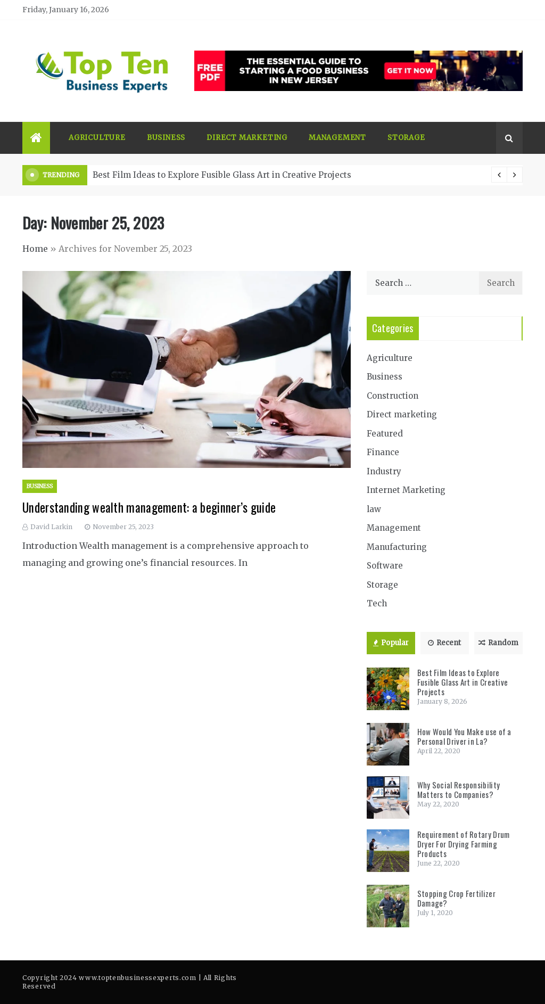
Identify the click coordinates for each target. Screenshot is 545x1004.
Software (385, 566)
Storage (406, 137)
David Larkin (51, 527)
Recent (444, 642)
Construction (392, 396)
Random (498, 642)
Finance (383, 452)
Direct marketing (247, 137)
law (374, 509)
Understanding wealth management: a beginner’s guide (149, 507)
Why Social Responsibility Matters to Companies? (458, 789)
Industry (384, 471)
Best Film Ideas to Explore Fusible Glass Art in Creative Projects (222, 175)
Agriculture (97, 137)
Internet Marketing (406, 490)
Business (166, 137)
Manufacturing (397, 547)
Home (35, 248)
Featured (385, 434)
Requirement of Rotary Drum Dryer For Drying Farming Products (463, 843)
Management (337, 137)
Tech (377, 603)
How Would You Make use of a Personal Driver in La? (464, 736)
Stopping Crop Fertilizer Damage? (456, 898)
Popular (391, 642)
